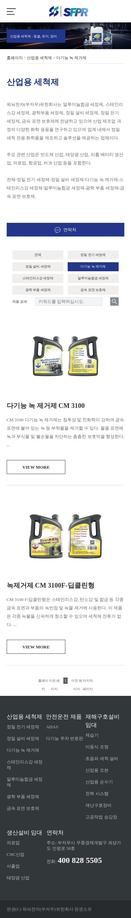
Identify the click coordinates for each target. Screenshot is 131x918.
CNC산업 (15, 854)
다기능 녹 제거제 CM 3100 (46, 405)
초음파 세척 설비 (101, 758)
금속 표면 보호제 (93, 290)
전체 (38, 255)
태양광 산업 (18, 877)
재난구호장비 (98, 805)
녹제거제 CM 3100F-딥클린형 (50, 585)
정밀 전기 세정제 (93, 255)
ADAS (52, 726)
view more (36, 467)
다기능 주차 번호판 (64, 738)
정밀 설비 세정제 (38, 266)
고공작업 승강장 (101, 816)
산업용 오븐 (96, 770)
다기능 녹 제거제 (71, 57)
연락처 (65, 229)
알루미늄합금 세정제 (93, 278)
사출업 (13, 866)
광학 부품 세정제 (38, 290)
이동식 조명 (96, 746)
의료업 (13, 842)
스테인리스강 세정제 (38, 278)
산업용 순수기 (99, 781)
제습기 (92, 735)
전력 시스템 (96, 793)
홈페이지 (15, 57)
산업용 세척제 (39, 57)
